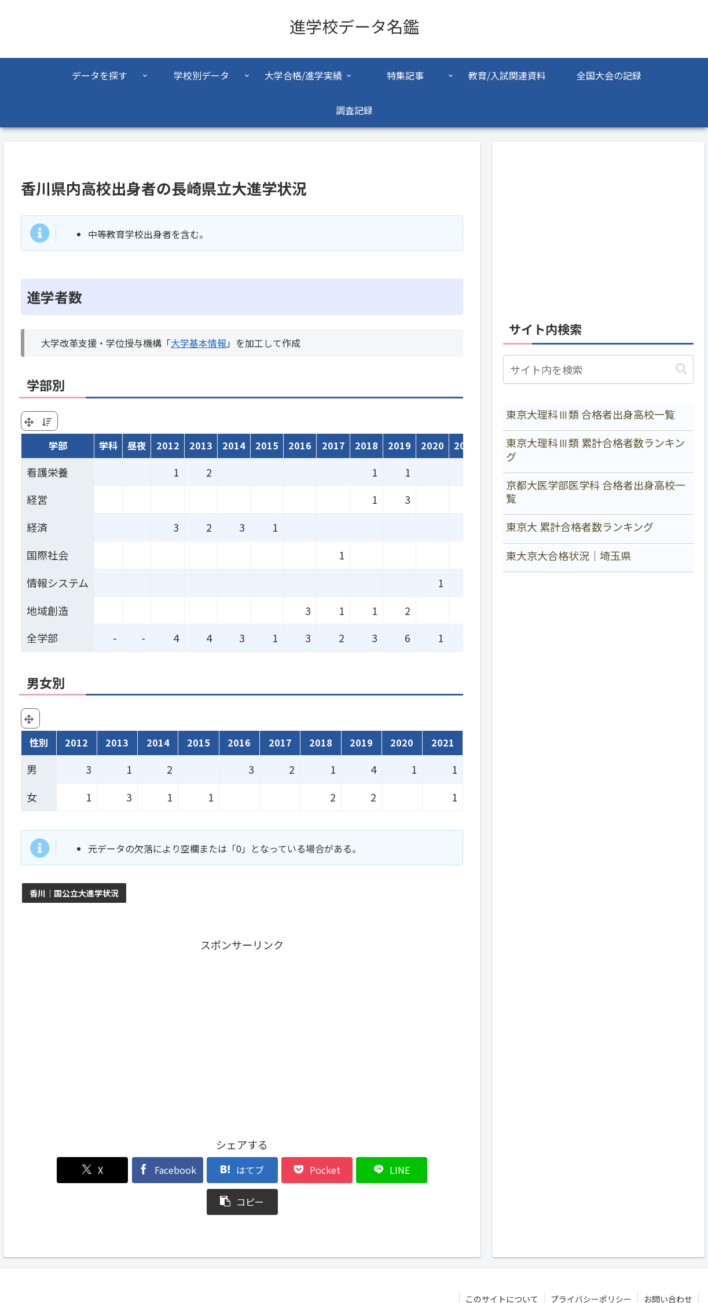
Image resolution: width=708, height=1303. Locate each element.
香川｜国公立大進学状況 (74, 893)
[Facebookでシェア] (131, 1170)
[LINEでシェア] (353, 1170)
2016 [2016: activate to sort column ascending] (299, 445)
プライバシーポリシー (591, 1267)
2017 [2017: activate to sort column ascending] (333, 445)
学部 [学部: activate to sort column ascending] (58, 445)
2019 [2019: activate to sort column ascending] (399, 445)
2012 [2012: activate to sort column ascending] (167, 445)
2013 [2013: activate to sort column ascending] (200, 445)
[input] (598, 369)
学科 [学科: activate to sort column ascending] (108, 445)
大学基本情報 (198, 343)
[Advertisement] (242, 1035)
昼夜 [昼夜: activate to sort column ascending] (136, 445)
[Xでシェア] (56, 1170)
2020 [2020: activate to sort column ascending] (432, 445)
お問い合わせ (668, 1267)
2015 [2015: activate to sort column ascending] (266, 445)
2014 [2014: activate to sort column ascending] (233, 445)
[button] (427, 1170)
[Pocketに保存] (279, 1170)
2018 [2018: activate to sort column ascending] (366, 445)
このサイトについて (501, 1267)
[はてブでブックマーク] (205, 1170)
